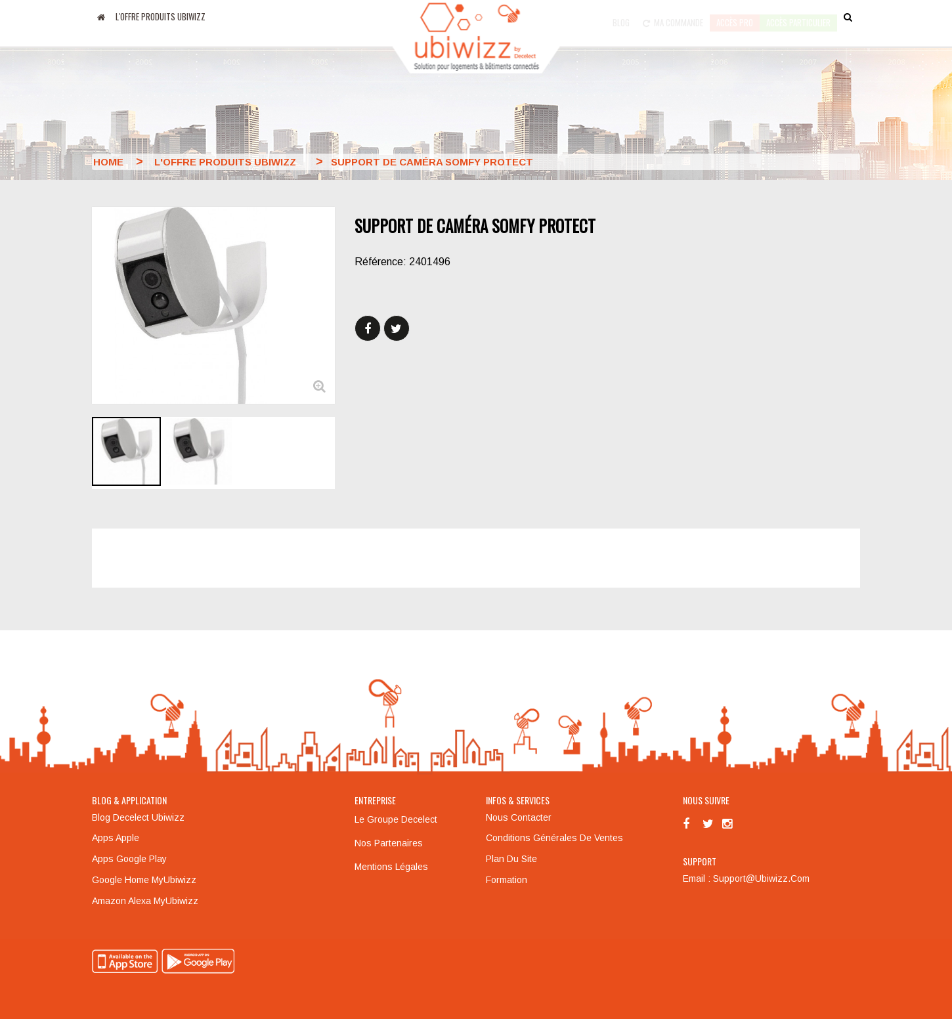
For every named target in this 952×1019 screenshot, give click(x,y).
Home (108, 161)
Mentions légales (391, 866)
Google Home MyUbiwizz (144, 880)
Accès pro (734, 16)
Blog (621, 16)
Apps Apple (115, 838)
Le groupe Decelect (396, 819)
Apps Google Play (129, 859)
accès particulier (798, 16)
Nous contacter (519, 817)
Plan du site (511, 859)
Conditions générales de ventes (554, 838)
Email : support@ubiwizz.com (746, 878)
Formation (506, 880)
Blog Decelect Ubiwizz (138, 817)
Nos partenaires (389, 843)
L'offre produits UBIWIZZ (161, 16)
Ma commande (673, 16)
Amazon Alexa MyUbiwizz (145, 901)
